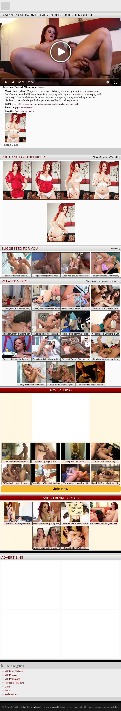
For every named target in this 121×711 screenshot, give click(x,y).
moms (47, 103)
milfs (54, 103)
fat (66, 103)
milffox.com (29, 707)
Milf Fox (60, 5)
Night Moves (38, 87)
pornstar (38, 103)
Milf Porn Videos (14, 671)
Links (7, 686)
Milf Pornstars (12, 679)
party (61, 103)
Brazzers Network (19, 15)
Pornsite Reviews (14, 682)
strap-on (27, 103)
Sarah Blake (25, 107)
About (8, 690)
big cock (74, 103)
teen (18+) (17, 103)
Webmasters (12, 694)
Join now (60, 489)
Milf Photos (11, 675)
